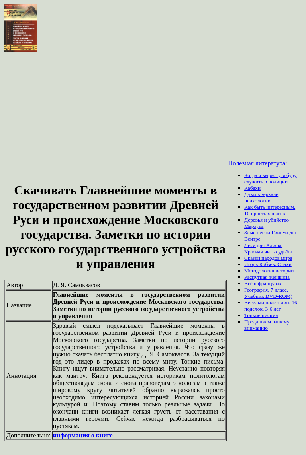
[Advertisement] (115, 118)
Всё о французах (263, 283)
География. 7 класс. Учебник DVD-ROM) (268, 293)
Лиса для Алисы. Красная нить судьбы (268, 248)
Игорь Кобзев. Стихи (268, 264)
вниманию (256, 328)
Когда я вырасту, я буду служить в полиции (270, 178)
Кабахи (252, 188)
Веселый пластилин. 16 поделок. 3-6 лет (270, 305)
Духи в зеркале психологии (261, 197)
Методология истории (269, 271)
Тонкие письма (261, 315)
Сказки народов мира (268, 258)
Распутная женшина (267, 277)
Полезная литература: (257, 163)
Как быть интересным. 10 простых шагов (269, 210)
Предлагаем (258, 322)
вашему (280, 322)
